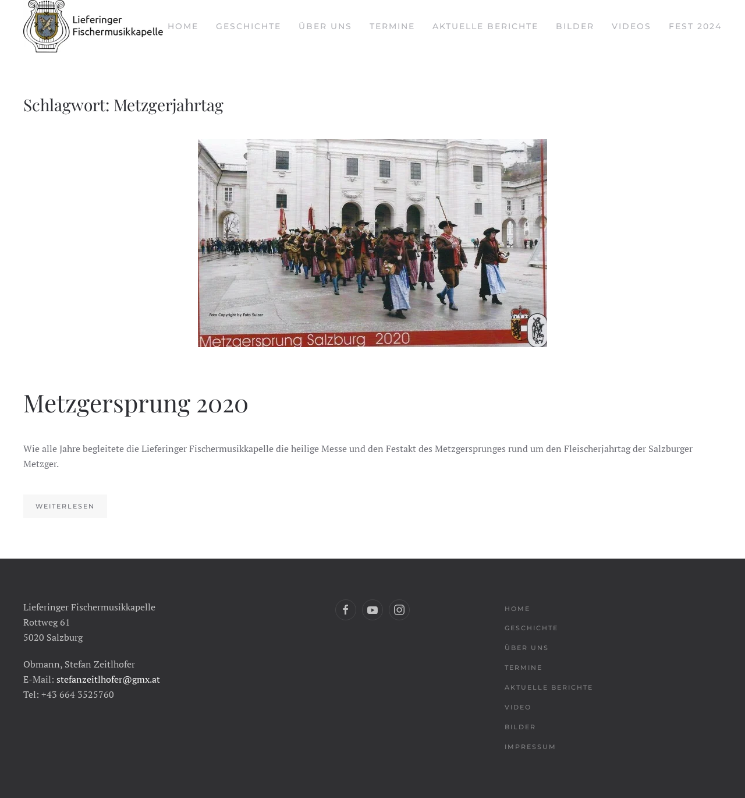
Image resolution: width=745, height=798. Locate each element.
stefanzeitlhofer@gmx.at (108, 679)
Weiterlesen (65, 506)
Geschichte (248, 26)
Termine (392, 26)
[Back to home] (93, 26)
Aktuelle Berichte (485, 26)
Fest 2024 (695, 26)
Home (183, 26)
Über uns (325, 26)
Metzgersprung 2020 (136, 402)
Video (518, 707)
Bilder (575, 26)
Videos (631, 26)
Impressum (530, 747)
